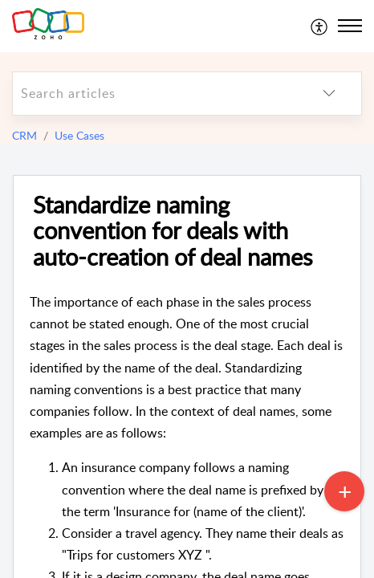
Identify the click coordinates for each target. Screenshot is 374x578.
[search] (155, 93)
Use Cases (79, 135)
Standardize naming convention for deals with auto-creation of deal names (173, 231)
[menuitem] (320, 25)
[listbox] (329, 93)
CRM (24, 135)
